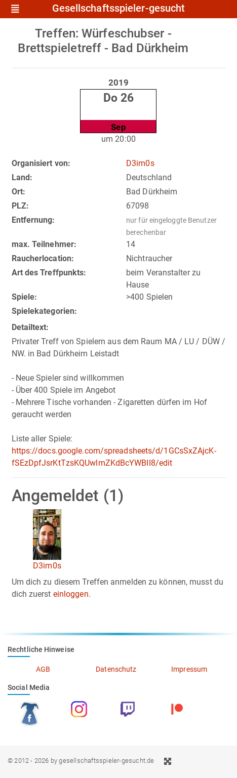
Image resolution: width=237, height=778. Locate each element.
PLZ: (20, 206)
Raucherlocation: (43, 258)
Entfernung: (33, 220)
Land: (22, 177)
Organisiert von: (41, 163)
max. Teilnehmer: (44, 244)
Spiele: (24, 297)
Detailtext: (30, 327)
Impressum (189, 669)
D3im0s (140, 163)
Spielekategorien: (44, 311)
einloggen (71, 594)
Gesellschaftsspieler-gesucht (118, 8)
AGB (43, 669)
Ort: (18, 191)
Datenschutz (116, 669)
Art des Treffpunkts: (49, 272)
